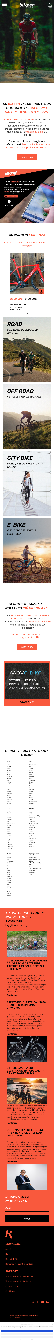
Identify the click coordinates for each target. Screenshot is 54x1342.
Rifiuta (27, 1334)
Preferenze (26, 1337)
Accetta (27, 1331)
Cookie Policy (31, 1339)
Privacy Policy (23, 1339)
